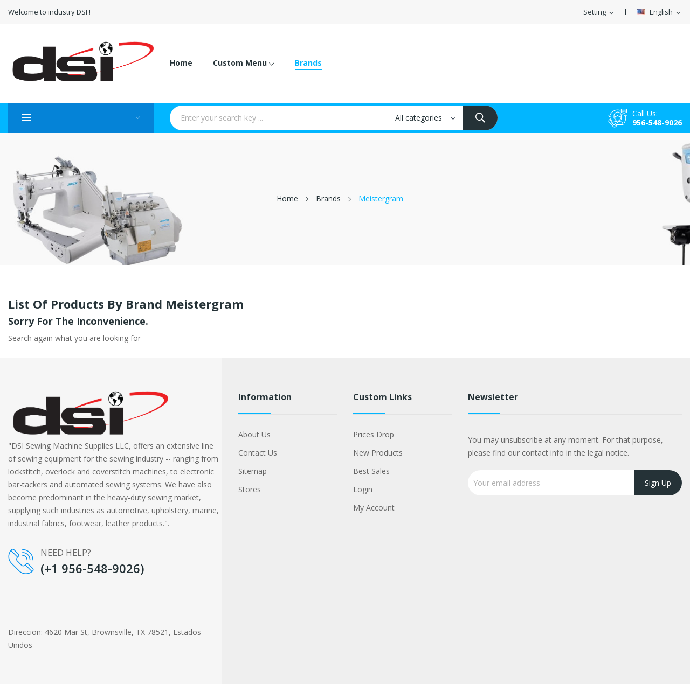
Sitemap (252, 471)
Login (362, 489)
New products (378, 453)
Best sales (371, 471)
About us (254, 434)
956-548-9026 (657, 122)
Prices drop (373, 434)
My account (374, 507)
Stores (249, 489)
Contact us (257, 453)
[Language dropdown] (659, 12)
